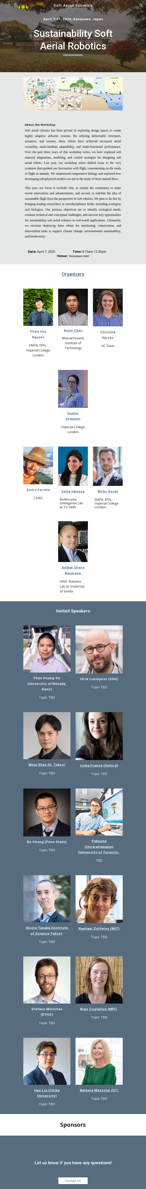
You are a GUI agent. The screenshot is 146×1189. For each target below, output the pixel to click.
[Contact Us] (72, 1180)
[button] (4, 5)
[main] (73, 19)
